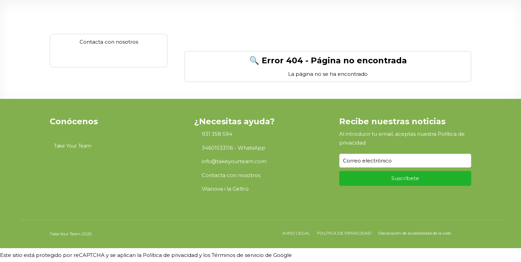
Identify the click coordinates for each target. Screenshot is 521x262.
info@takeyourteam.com (234, 161)
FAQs (408, 12)
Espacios (355, 12)
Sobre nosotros (275, 12)
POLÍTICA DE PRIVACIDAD (344, 233)
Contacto (433, 12)
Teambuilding (316, 12)
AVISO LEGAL (296, 233)
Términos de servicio (238, 255)
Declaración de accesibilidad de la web (414, 233)
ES (455, 12)
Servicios (383, 12)
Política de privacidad (170, 255)
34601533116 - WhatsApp (233, 148)
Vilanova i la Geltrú (225, 188)
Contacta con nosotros (231, 175)
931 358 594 (217, 134)
